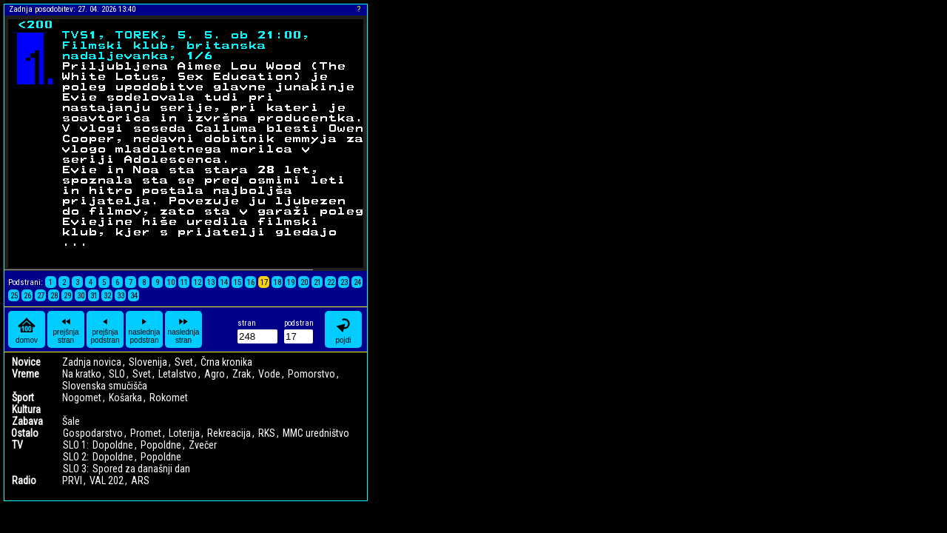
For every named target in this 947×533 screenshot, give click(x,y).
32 (107, 296)
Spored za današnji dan (141, 469)
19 (290, 282)
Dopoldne (112, 445)
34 (134, 296)
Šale (71, 421)
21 (317, 282)
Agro (214, 374)
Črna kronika (226, 362)
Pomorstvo (311, 374)
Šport (23, 397)
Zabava (27, 421)
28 (54, 296)
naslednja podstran (145, 329)
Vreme (25, 374)
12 (197, 282)
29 (67, 296)
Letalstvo (177, 374)
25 (14, 296)
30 (80, 296)
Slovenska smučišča (104, 386)
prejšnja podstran (105, 329)
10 (171, 282)
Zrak (241, 374)
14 (224, 282)
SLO (117, 374)
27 (40, 296)
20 (304, 282)
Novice (26, 362)
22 (330, 282)
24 (357, 282)
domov (27, 329)
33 (120, 296)
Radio (24, 480)
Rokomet (168, 397)
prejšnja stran (65, 329)
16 (251, 282)
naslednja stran (184, 329)
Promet (145, 433)
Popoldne (161, 445)
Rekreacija (229, 433)
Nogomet (81, 397)
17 (264, 282)
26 (27, 296)
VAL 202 (107, 480)
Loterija (184, 433)
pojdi (343, 329)
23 (344, 282)
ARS (140, 480)
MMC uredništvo (316, 433)
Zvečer (203, 445)
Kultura (26, 409)
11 (184, 282)
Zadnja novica (91, 362)
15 (237, 282)
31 (94, 296)
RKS (266, 433)
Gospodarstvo (93, 433)
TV (17, 445)
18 (277, 282)
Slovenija (148, 362)
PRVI (72, 480)
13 (211, 282)
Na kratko (81, 374)
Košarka (125, 397)
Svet (184, 362)
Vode (269, 374)
